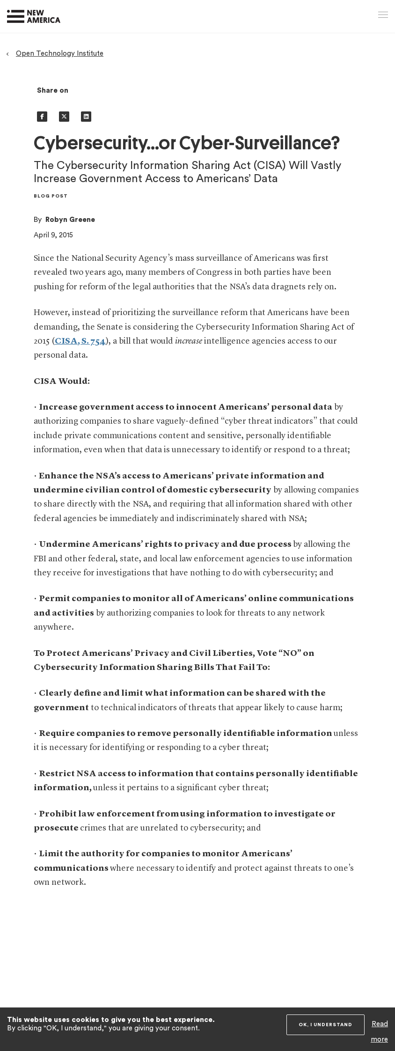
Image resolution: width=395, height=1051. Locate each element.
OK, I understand (325, 1024)
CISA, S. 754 (80, 341)
